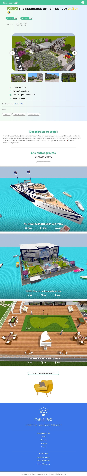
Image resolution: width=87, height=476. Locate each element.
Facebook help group (43, 464)
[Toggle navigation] (82, 2)
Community (43, 443)
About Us (43, 440)
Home (44, 436)
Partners (43, 447)
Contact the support (43, 457)
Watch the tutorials (43, 460)
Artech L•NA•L (18, 104)
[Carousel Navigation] (43, 53)
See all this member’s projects (43, 373)
